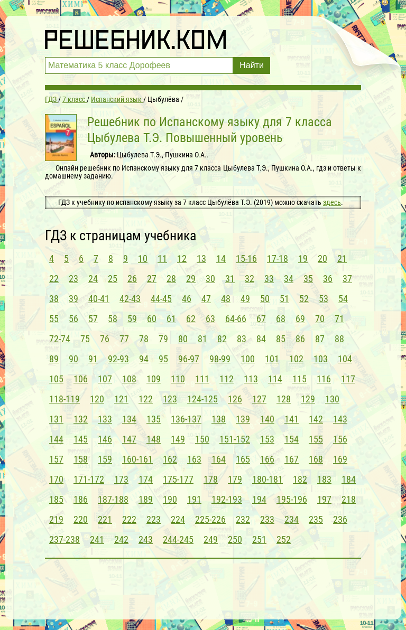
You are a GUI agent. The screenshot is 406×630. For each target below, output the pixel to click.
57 (93, 318)
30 (210, 278)
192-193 (226, 499)
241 (97, 539)
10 (142, 258)
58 (112, 318)
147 (129, 439)
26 (132, 278)
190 (170, 499)
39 (73, 298)
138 (218, 419)
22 (54, 278)
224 (178, 519)
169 (340, 459)
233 (267, 519)
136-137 (186, 419)
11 (162, 258)
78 (144, 338)
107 (105, 378)
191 (194, 499)
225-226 (210, 519)
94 (144, 358)
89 (54, 358)
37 (347, 278)
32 (249, 278)
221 (105, 519)
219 (56, 519)
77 (124, 338)
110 (178, 378)
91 (93, 358)
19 (303, 258)
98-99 (219, 358)
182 (300, 479)
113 (251, 378)
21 (342, 258)
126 (235, 399)
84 (261, 338)
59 (132, 318)
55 (54, 318)
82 (222, 338)
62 (191, 318)
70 (320, 318)
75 (85, 338)
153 (267, 439)
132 (80, 419)
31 (230, 278)
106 (80, 378)
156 (340, 439)
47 (206, 298)
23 (73, 278)
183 (324, 479)
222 (129, 519)
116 (324, 378)
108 (129, 378)
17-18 (277, 258)
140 (267, 419)
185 (56, 499)
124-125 (202, 399)
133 (105, 419)
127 (259, 399)
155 (316, 439)
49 (245, 298)
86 (300, 338)
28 (171, 278)
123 (170, 399)
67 (261, 318)
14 (221, 258)
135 (153, 419)
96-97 (188, 358)
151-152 (234, 439)
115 (299, 378)
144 (56, 439)
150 (202, 439)
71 (339, 318)
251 (259, 539)
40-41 (98, 298)
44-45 (161, 298)
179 (235, 479)
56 (73, 318)
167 (291, 459)
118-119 (64, 399)
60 (151, 318)
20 (322, 258)
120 (97, 399)
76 (104, 338)
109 (153, 378)
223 (153, 519)
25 (112, 278)
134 (129, 419)
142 (316, 419)
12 (182, 258)
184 (349, 479)
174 (146, 479)
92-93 (118, 358)
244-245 (178, 539)
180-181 (267, 479)
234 (291, 519)
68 (280, 318)
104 (345, 358)
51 (284, 298)
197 (324, 499)
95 (163, 358)
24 (93, 278)
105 (56, 378)
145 (80, 439)
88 (339, 338)
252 (283, 539)
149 (178, 439)
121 (121, 399)
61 (171, 318)
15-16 (246, 258)
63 (210, 318)
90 (73, 358)
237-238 (64, 539)
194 (259, 499)
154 (291, 439)
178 (211, 479)
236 (340, 519)
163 (194, 459)
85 (280, 338)
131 (56, 419)
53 (323, 298)
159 (105, 459)
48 (225, 298)
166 (267, 459)
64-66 (235, 318)
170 (56, 479)
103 (320, 358)
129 (308, 399)
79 (163, 338)
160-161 (137, 459)
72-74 (59, 338)
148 (153, 439)
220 (80, 519)
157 (56, 459)
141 (291, 419)
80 (183, 338)
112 (226, 378)
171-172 (88, 479)
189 (146, 499)
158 (80, 459)
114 (275, 378)
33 (269, 278)
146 (105, 439)
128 (283, 399)
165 (243, 459)
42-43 (130, 298)
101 (272, 358)
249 (211, 539)
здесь (332, 202)
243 (146, 539)
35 (308, 278)
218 (349, 499)
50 (265, 298)
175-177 (178, 479)
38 (54, 298)
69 (300, 318)
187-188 (113, 499)
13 (201, 258)
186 (80, 499)
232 (243, 519)
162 (170, 459)
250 (235, 539)
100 (248, 358)
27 (151, 278)
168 (316, 459)
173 (121, 479)
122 (146, 399)
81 (202, 338)
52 (304, 298)
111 (202, 378)
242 (121, 539)
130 (332, 399)
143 (340, 419)
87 (320, 338)
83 (241, 338)
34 (288, 278)
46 (186, 298)
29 (191, 278)
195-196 (291, 499)
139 (243, 419)
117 (348, 378)
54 (343, 298)
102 (296, 358)
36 (328, 278)
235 (316, 519)
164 (218, 459)
